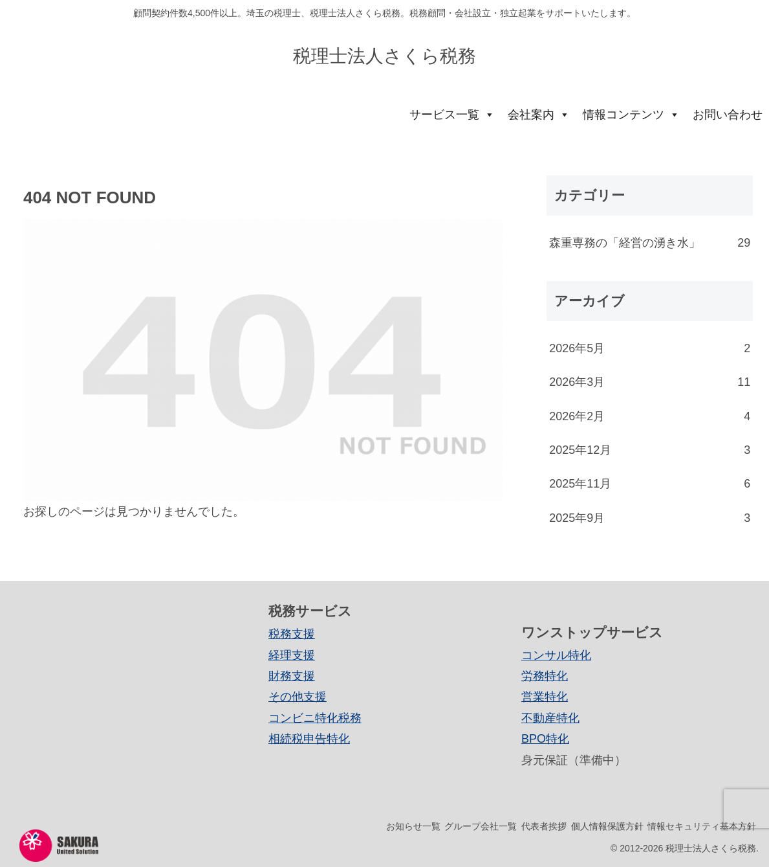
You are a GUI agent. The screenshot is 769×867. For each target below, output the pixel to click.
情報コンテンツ (631, 114)
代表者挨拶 (520, 826)
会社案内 (539, 114)
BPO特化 (545, 738)
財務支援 (291, 676)
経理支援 (291, 655)
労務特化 (544, 676)
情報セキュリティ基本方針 (697, 826)
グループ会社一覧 (448, 826)
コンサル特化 (556, 655)
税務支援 (291, 633)
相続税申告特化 (309, 738)
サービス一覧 (452, 114)
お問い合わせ (728, 114)
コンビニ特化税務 (315, 718)
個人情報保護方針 (593, 826)
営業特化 (544, 696)
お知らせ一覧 (371, 826)
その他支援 (297, 696)
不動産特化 (550, 718)
